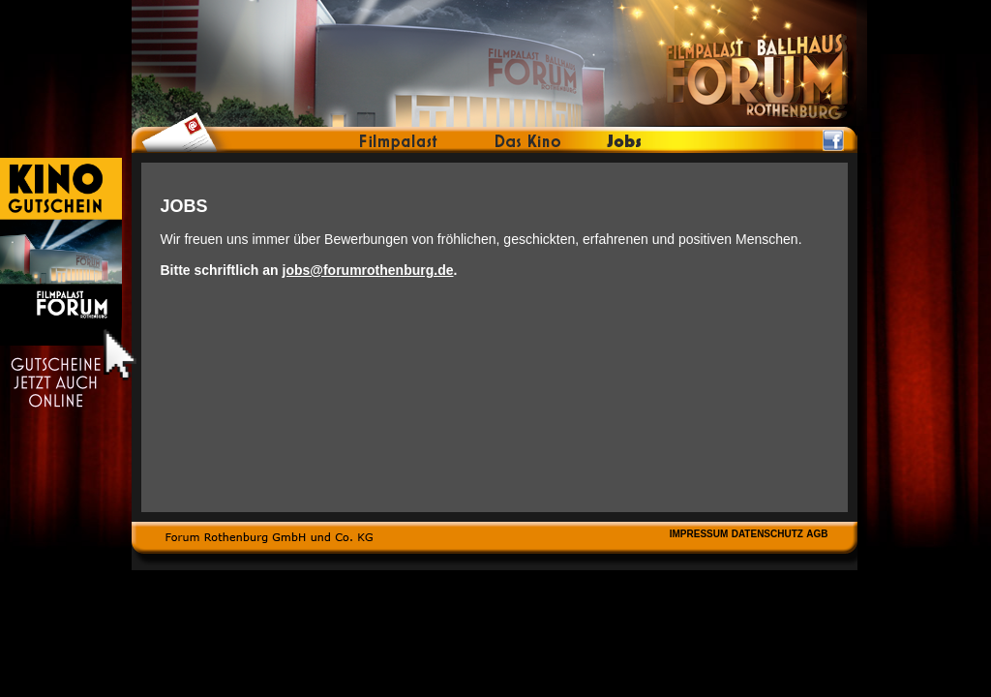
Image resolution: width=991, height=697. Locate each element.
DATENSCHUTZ (767, 534)
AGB (816, 534)
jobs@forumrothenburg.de (368, 270)
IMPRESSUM (699, 534)
